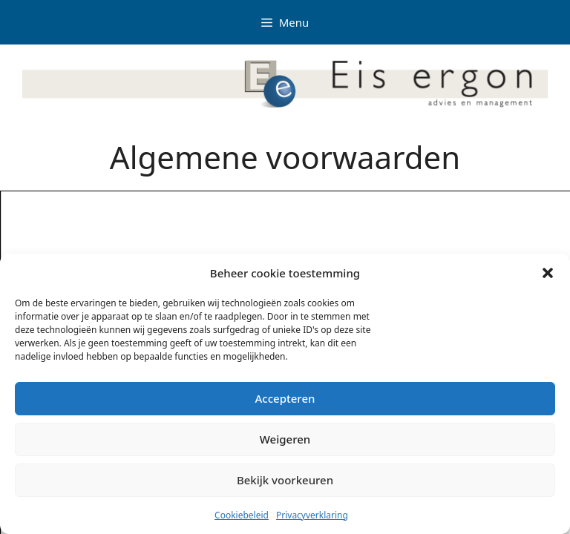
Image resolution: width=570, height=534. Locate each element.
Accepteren (285, 398)
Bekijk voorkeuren (285, 479)
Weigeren (285, 439)
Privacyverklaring (312, 515)
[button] (547, 273)
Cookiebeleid (241, 515)
